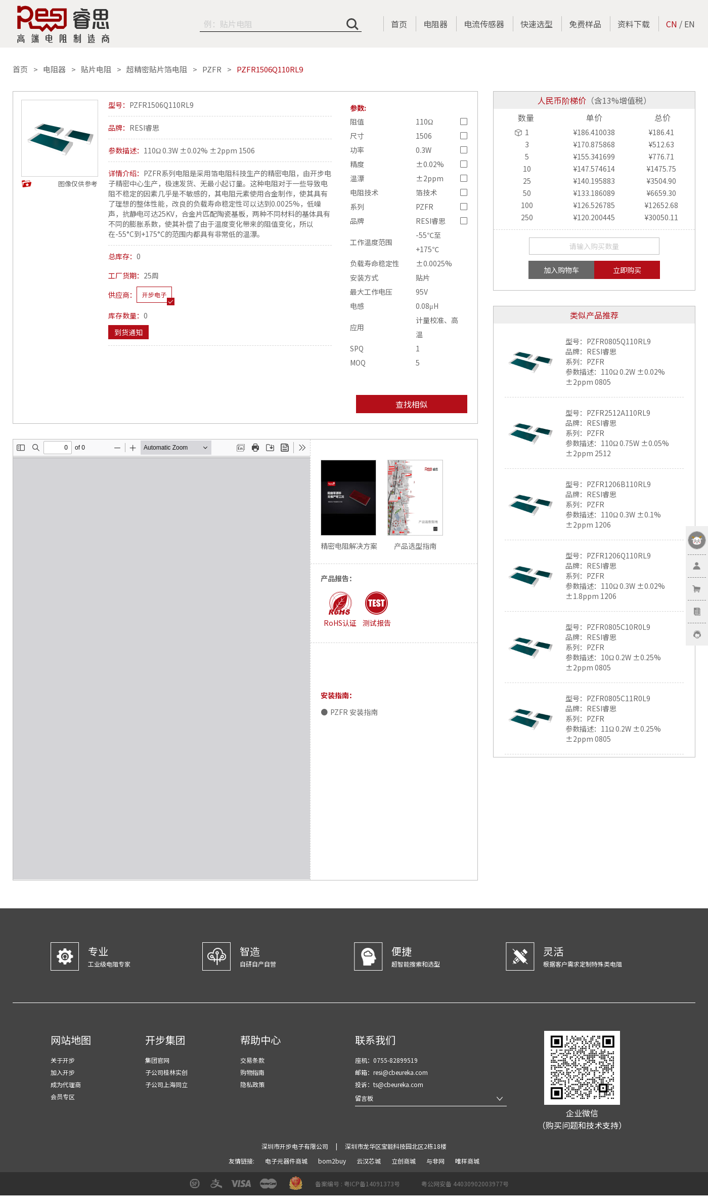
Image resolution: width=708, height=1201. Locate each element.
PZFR (212, 69)
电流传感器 (484, 24)
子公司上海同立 (166, 1084)
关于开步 (63, 1060)
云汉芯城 (369, 1160)
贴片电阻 (96, 69)
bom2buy (332, 1160)
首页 (399, 24)
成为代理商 (66, 1084)
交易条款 (252, 1060)
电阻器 (435, 24)
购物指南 (252, 1072)
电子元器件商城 (287, 1160)
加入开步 (63, 1072)
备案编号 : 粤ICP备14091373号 (357, 1183)
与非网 (436, 1160)
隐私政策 (252, 1084)
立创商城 (404, 1160)
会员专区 (63, 1096)
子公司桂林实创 (166, 1072)
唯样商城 (467, 1160)
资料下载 (633, 24)
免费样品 (585, 24)
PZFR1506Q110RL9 (270, 69)
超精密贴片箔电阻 (156, 69)
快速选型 (536, 24)
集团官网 (157, 1060)
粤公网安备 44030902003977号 (465, 1183)
